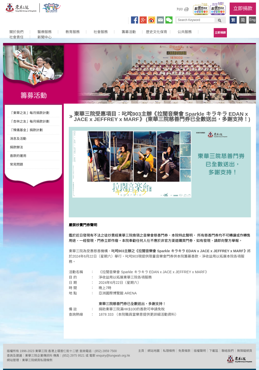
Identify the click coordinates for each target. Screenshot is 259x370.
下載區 (213, 351)
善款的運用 (18, 156)
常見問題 (16, 164)
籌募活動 (129, 32)
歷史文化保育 (156, 32)
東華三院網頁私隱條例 (37, 360)
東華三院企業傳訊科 (38, 355)
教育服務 (73, 32)
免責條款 (184, 351)
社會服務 (101, 32)
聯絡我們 (228, 351)
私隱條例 (169, 351)
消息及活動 (18, 139)
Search (219, 19)
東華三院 (21, 9)
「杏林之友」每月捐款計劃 (29, 121)
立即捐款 (242, 8)
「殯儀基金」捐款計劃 (26, 130)
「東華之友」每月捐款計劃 (29, 113)
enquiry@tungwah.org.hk (113, 355)
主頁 (141, 351)
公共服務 (185, 32)
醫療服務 (44, 32)
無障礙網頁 (244, 351)
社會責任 (16, 37)
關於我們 (16, 32)
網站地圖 (153, 351)
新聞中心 (44, 37)
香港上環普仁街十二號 (63, 351)
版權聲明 (200, 351)
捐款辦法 (16, 147)
